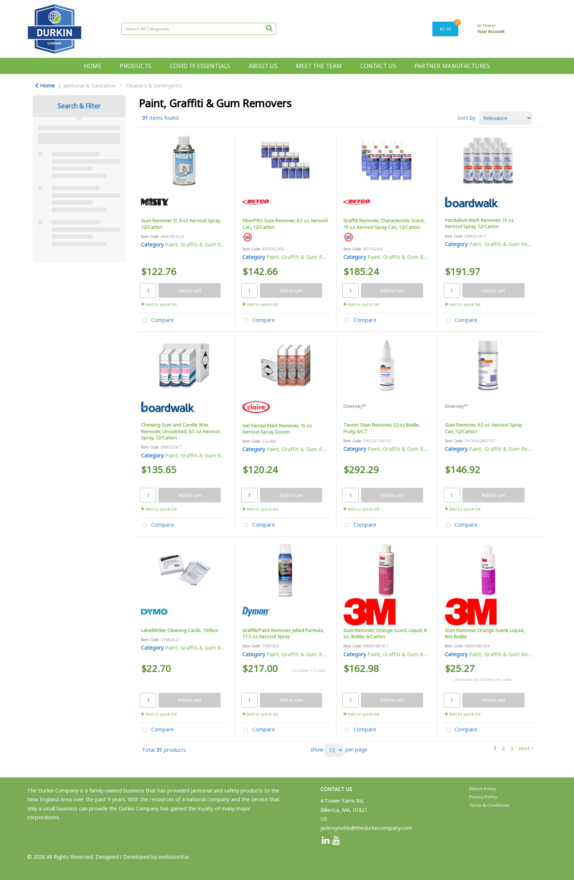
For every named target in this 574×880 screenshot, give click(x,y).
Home (45, 85)
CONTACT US (378, 66)
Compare (156, 320)
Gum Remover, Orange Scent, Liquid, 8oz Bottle (484, 633)
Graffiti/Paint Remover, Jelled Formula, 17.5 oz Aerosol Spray (283, 633)
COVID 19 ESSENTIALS (200, 66)
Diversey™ (354, 406)
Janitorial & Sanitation (89, 85)
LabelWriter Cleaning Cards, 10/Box (179, 630)
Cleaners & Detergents (154, 85)
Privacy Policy (483, 796)
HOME (92, 66)
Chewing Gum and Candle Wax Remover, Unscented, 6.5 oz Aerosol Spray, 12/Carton (180, 431)
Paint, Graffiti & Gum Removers (203, 244)
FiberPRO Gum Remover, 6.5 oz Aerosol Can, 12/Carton (285, 223)
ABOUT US (263, 66)
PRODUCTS (135, 66)
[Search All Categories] (198, 29)
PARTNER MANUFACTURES (452, 66)
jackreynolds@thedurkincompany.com (366, 827)
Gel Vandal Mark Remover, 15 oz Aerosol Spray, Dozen (277, 428)
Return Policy (482, 788)
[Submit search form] (269, 27)
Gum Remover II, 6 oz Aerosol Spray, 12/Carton (181, 223)
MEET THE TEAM (319, 66)
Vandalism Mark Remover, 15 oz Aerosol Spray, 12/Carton (479, 223)
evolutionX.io (174, 856)
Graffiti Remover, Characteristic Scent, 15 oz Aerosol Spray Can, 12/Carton (384, 223)
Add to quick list (159, 304)
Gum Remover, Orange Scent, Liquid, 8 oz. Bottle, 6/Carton (384, 633)
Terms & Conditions (489, 805)
